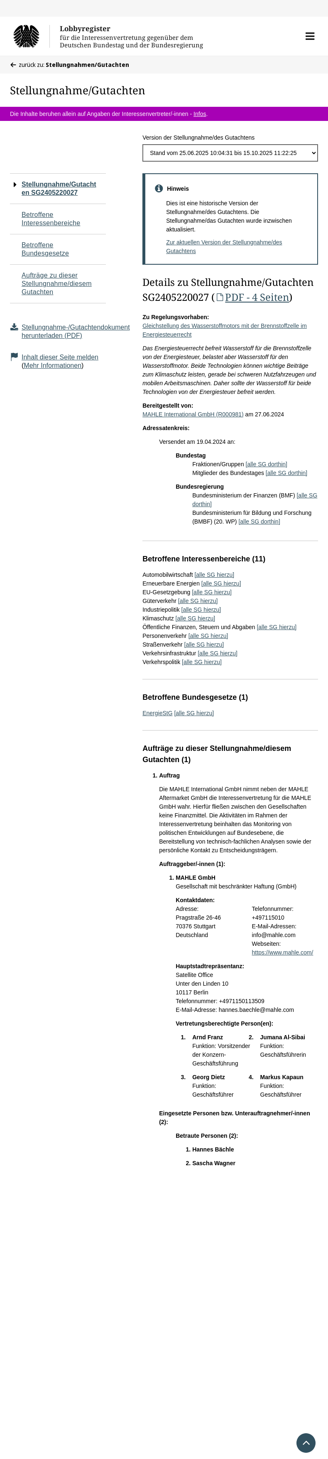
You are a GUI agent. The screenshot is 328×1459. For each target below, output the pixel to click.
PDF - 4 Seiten (252, 297)
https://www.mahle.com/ (282, 952)
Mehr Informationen (52, 365)
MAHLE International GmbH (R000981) (193, 414)
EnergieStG (157, 713)
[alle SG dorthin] (266, 464)
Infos (199, 114)
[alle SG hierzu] (214, 574)
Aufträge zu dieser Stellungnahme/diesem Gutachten (57, 283)
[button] (310, 36)
